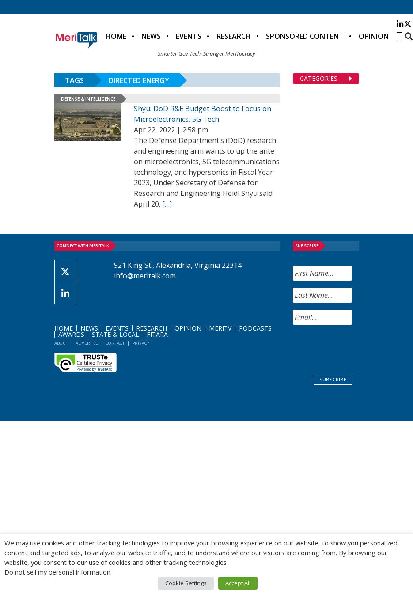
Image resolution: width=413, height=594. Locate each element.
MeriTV (220, 328)
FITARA (157, 334)
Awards (71, 334)
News (151, 36)
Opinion (374, 36)
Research (233, 36)
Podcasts (255, 328)
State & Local (115, 334)
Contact (115, 343)
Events (188, 36)
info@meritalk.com (145, 276)
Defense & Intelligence (88, 99)
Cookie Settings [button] (186, 583)
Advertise (87, 343)
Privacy (140, 343)
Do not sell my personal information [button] (57, 572)
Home (116, 36)
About (61, 343)
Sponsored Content (305, 36)
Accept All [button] (237, 583)
